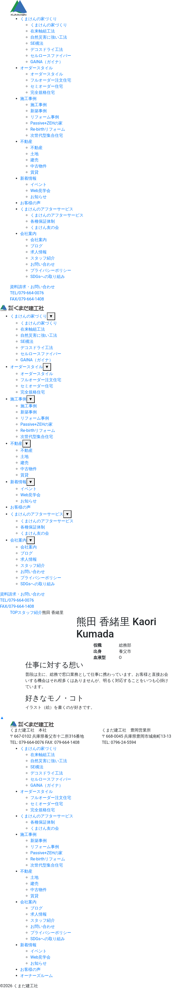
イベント (38, 184)
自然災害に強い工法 (48, 37)
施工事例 (28, 98)
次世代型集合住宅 (46, 135)
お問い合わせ (42, 264)
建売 (34, 160)
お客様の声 (30, 202)
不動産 (26, 141)
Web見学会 (40, 190)
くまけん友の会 (44, 227)
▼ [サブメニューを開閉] (51, 316)
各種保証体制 (42, 221)
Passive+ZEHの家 (46, 123)
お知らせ (38, 196)
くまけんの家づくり (38, 18)
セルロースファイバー (50, 55)
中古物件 (38, 166)
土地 (34, 153)
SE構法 (36, 43)
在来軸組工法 (42, 31)
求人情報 (38, 252)
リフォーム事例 (44, 117)
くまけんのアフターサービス (46, 209)
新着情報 (28, 178)
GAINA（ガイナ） (46, 61)
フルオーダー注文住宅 (50, 80)
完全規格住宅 (42, 92)
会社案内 (28, 233)
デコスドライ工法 (46, 49)
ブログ (36, 245)
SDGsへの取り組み (47, 276)
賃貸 (34, 172)
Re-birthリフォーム (47, 129)
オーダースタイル (36, 67)
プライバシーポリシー (50, 270)
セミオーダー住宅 (46, 86)
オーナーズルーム (36, 975)
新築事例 (38, 110)
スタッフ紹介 (42, 258)
